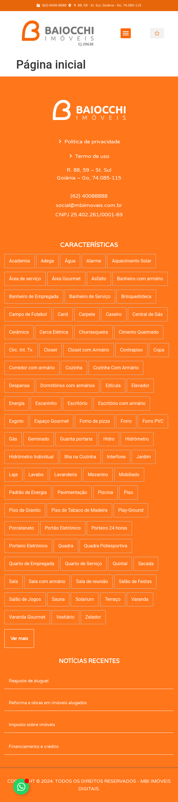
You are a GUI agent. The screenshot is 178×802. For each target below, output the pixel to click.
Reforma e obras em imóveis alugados (48, 702)
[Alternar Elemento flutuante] (21, 787)
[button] (126, 33)
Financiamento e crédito (34, 746)
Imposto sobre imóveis (32, 724)
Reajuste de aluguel (29, 680)
